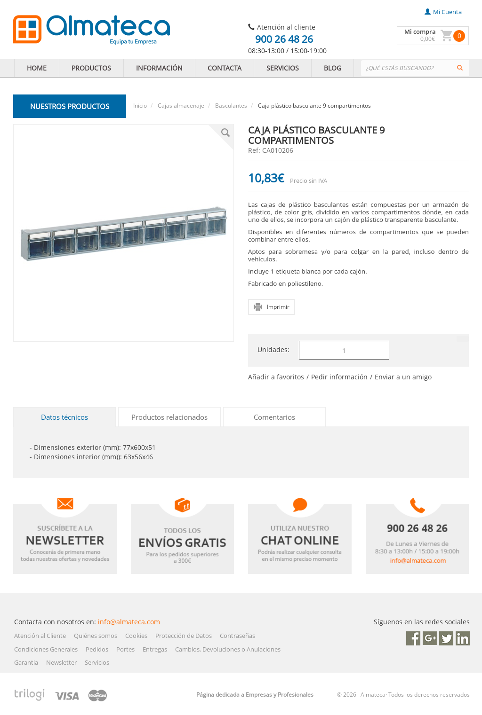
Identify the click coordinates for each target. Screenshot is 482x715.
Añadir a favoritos (276, 376)
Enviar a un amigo (403, 376)
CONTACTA (224, 67)
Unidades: (273, 349)
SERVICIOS (282, 67)
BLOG (332, 67)
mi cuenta (443, 12)
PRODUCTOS (91, 67)
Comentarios (274, 417)
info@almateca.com (129, 621)
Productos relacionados (169, 417)
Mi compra (420, 31)
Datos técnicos (64, 417)
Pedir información (339, 376)
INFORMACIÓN (159, 67)
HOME (37, 67)
